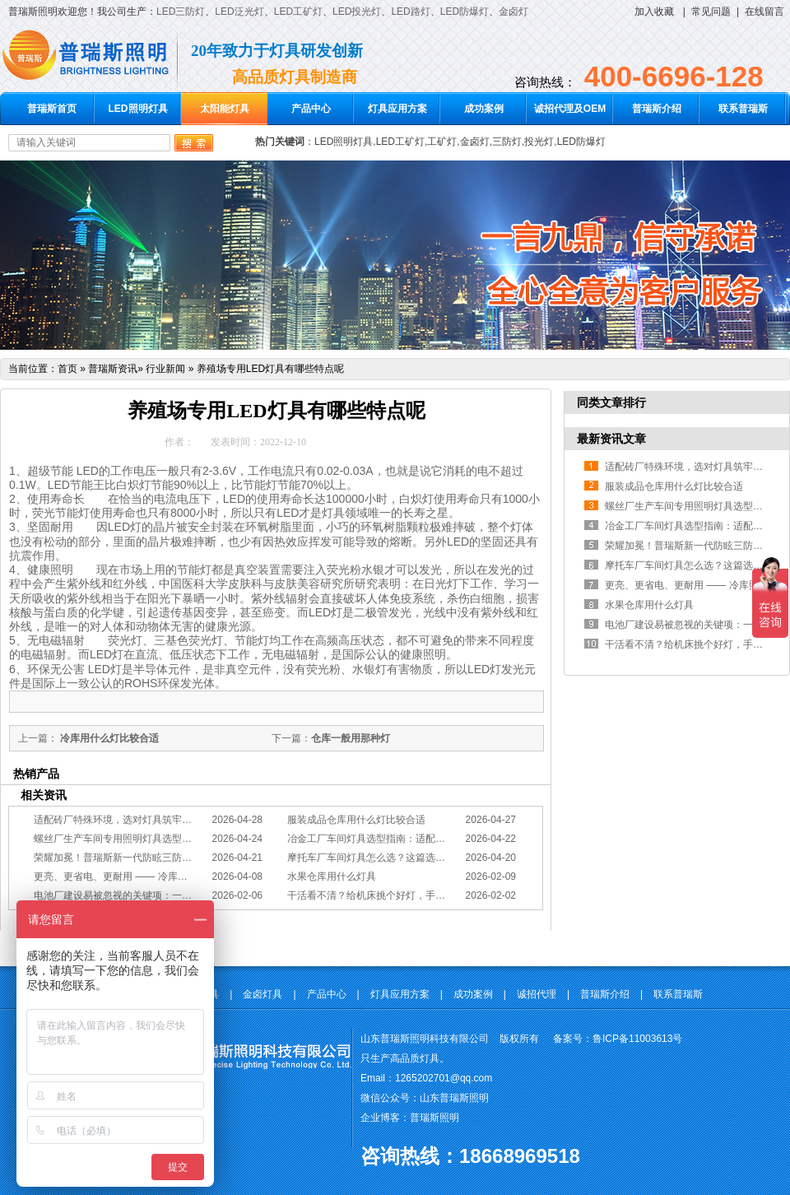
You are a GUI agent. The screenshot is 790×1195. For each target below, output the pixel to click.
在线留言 (764, 11)
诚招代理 (536, 994)
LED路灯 (410, 11)
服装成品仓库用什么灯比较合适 (356, 819)
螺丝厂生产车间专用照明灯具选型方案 (118, 838)
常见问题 (711, 11)
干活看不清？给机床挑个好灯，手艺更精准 (381, 895)
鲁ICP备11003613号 (637, 1038)
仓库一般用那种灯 (350, 738)
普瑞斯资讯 (112, 368)
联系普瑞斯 (743, 108)
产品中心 (311, 108)
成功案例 (484, 108)
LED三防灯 (180, 11)
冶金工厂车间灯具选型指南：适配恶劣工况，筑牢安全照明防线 (425, 838)
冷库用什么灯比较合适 (108, 738)
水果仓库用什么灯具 (331, 876)
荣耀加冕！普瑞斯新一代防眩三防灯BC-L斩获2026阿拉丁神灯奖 (174, 857)
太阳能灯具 (224, 108)
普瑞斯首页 (52, 108)
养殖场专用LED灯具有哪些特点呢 (270, 368)
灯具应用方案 (397, 108)
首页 (67, 368)
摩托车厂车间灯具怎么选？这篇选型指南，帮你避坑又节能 (415, 857)
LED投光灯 (356, 11)
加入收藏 (654, 11)
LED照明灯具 (138, 108)
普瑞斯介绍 (656, 108)
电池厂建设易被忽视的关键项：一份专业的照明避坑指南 (157, 895)
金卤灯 (513, 11)
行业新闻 (165, 368)
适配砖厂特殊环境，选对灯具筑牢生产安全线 (132, 819)
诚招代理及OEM (570, 108)
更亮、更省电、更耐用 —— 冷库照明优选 (125, 876)
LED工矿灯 (298, 11)
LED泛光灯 (239, 11)
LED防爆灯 (464, 11)
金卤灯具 (262, 994)
